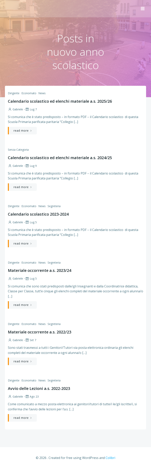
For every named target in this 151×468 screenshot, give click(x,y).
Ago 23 (32, 396)
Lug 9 (31, 166)
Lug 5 (31, 222)
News (41, 93)
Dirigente (13, 93)
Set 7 (30, 340)
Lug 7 (31, 109)
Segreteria (53, 206)
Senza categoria (18, 149)
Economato (28, 93)
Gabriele (15, 109)
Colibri (110, 457)
